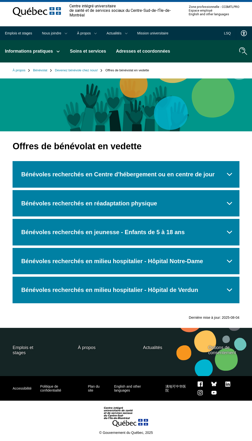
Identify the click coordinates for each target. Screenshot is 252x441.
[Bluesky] (214, 384)
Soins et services (88, 51)
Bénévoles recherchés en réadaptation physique (89, 203)
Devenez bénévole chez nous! (78, 70)
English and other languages (209, 14)
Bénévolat (42, 70)
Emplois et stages (18, 33)
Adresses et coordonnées (143, 51)
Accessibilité (22, 388)
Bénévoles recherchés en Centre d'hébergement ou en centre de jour (118, 174)
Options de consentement (222, 350)
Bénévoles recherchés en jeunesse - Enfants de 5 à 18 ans (103, 232)
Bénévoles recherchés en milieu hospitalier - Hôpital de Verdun (109, 290)
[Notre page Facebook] (200, 384)
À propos (87, 33)
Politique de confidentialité (50, 388)
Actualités (117, 33)
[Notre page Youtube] (214, 393)
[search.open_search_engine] (243, 51)
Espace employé (200, 10)
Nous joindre (54, 33)
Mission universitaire (153, 33)
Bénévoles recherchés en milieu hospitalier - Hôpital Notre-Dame (112, 261)
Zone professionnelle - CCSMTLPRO (214, 7)
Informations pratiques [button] (32, 51)
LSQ (227, 33)
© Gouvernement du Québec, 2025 (126, 433)
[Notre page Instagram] (200, 393)
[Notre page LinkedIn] (227, 384)
